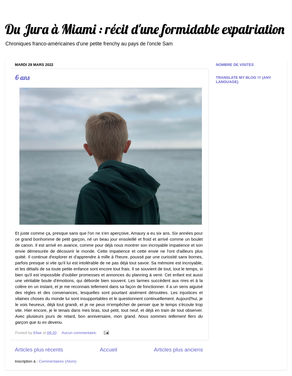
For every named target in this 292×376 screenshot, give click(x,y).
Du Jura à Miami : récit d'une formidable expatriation (144, 29)
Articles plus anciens (178, 350)
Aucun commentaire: (80, 333)
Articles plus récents (39, 350)
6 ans (22, 77)
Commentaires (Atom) (57, 361)
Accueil (108, 350)
